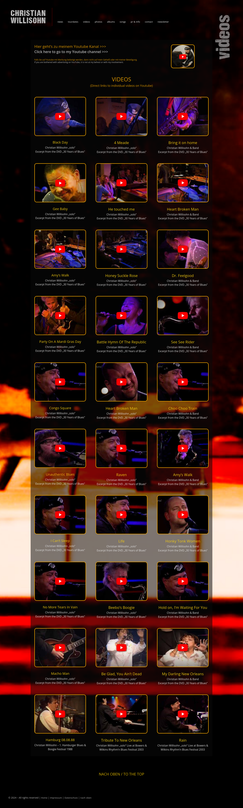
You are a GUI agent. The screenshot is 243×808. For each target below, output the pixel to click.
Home (44, 797)
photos (98, 21)
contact (149, 21)
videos (86, 21)
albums (111, 21)
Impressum (56, 797)
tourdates (73, 21)
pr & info (135, 21)
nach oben (86, 797)
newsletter (163, 21)
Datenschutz (71, 797)
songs (123, 21)
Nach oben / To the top (121, 773)
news (60, 21)
